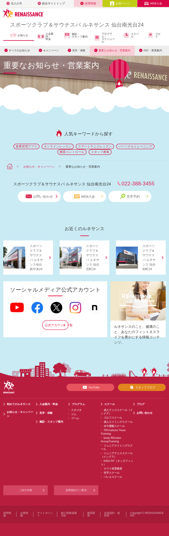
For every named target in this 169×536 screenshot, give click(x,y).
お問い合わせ (41, 196)
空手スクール (111, 472)
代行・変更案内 (152, 50)
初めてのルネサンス (19, 404)
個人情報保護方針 (69, 514)
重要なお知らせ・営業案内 (114, 50)
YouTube (90, 387)
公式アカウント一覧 (57, 325)
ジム (73, 414)
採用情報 (88, 3)
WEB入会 (153, 3)
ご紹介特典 (25, 490)
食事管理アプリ (26, 146)
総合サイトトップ (51, 3)
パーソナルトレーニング (135, 146)
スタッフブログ (141, 387)
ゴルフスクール (113, 417)
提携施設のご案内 (76, 490)
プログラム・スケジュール (104, 37)
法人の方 (14, 3)
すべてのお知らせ (19, 50)
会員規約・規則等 (112, 514)
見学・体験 (78, 50)
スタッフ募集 (100, 152)
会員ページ (120, 3)
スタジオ (76, 410)
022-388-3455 (137, 183)
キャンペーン (51, 50)
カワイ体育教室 (113, 468)
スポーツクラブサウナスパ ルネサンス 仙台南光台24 (77, 25)
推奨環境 (91, 514)
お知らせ (18, 35)
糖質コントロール (72, 152)
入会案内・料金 (45, 36)
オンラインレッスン (58, 146)
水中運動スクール (114, 426)
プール (75, 418)
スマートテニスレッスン (95, 146)
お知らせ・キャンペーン (39, 166)
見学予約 (134, 196)
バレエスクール (113, 477)
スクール (131, 35)
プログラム (78, 404)
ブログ (153, 35)
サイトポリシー (45, 514)
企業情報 (24, 514)
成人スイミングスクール (118, 421)
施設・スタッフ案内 (76, 35)
